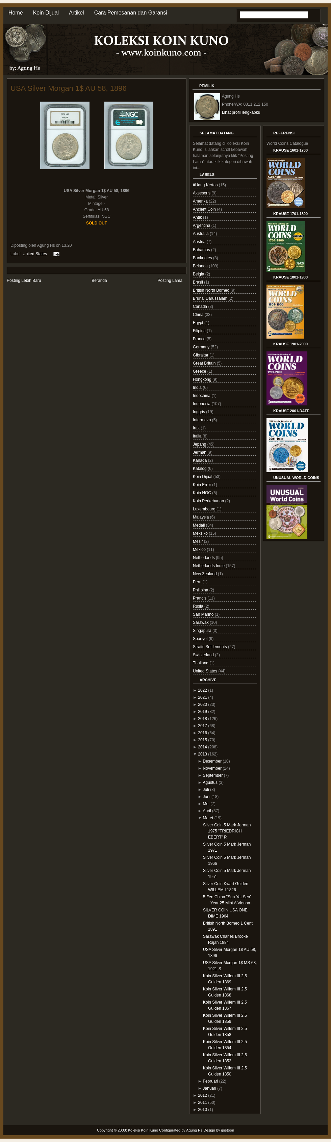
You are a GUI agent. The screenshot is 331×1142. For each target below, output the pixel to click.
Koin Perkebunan (209, 501)
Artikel (76, 13)
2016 (202, 733)
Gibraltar (201, 355)
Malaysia (201, 517)
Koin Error (202, 484)
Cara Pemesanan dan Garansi (130, 13)
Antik (198, 217)
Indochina (202, 395)
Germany (202, 347)
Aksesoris (202, 193)
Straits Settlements (210, 646)
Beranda (99, 280)
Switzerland (204, 655)
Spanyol (201, 638)
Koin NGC (202, 492)
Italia (198, 436)
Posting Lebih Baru (24, 280)
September (213, 775)
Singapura (202, 630)
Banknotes (203, 258)
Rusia (198, 606)
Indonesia (202, 403)
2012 (202, 1095)
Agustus (210, 782)
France (200, 339)
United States (35, 253)
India (198, 387)
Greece (200, 371)
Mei (206, 803)
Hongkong (202, 379)
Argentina (202, 225)
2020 (202, 704)
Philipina (201, 590)
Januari (209, 1088)
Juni (206, 796)
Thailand (201, 663)
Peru (198, 582)
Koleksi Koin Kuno (143, 1130)
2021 (202, 697)
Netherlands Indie (209, 565)
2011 (202, 1102)
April (207, 810)
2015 (202, 740)
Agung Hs (194, 1130)
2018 (202, 718)
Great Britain (205, 363)
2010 (202, 1109)
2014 (202, 747)
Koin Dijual (46, 13)
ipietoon (227, 1130)
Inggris (199, 411)
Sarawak (201, 622)
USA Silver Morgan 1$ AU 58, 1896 (68, 88)
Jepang (200, 444)
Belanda (201, 266)
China (199, 314)
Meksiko (201, 533)
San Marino (204, 614)
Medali (199, 525)
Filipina (200, 330)
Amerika (201, 201)
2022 (202, 690)
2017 (202, 725)
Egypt (198, 322)
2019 (202, 711)
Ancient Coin (205, 209)
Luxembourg (205, 509)
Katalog (200, 468)
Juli (206, 789)
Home (15, 13)
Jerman (200, 452)
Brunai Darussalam (210, 298)
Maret (208, 818)
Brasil (198, 282)
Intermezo (202, 420)
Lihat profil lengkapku (241, 112)
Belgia (199, 274)
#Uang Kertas (206, 185)
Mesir (198, 541)
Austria (200, 241)
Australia (201, 233)
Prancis (200, 598)
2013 (202, 754)
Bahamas (202, 249)
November (212, 768)
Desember (212, 761)
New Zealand (205, 574)
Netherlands (204, 557)
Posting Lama (170, 280)
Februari (210, 1081)
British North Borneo (211, 290)
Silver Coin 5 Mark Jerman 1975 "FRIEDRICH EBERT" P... (227, 831)
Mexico (200, 549)
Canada (200, 306)
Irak (197, 428)
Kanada (200, 460)
